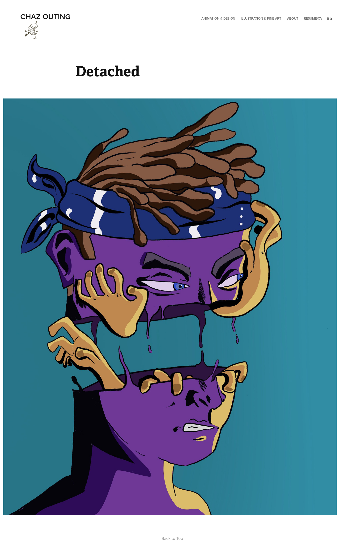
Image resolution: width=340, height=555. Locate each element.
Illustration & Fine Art (261, 18)
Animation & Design (218, 18)
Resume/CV (313, 18)
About (292, 18)
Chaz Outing (45, 16)
